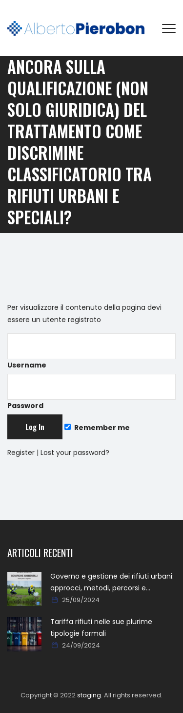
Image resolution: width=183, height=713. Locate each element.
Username (91, 351)
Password (91, 392)
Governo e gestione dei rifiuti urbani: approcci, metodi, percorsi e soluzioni (112, 582)
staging (89, 695)
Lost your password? (75, 452)
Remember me (97, 427)
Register (21, 452)
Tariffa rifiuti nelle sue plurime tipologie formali (101, 627)
